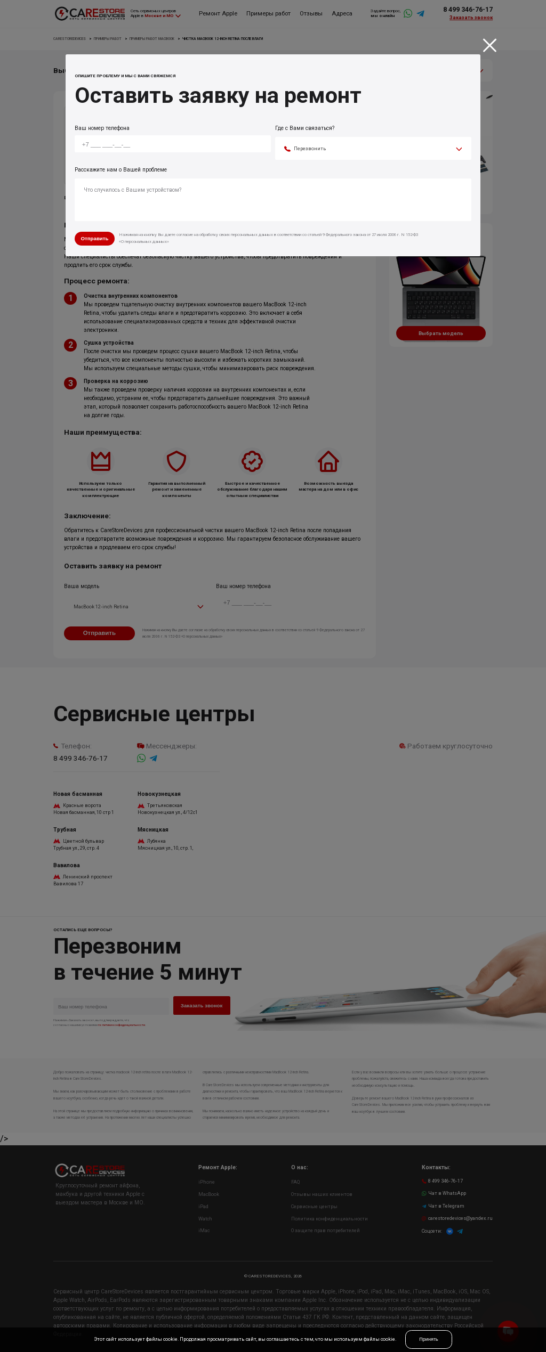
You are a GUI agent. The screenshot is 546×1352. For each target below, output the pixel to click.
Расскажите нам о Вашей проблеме (121, 169)
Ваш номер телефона (102, 128)
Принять (428, 1339)
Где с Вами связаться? (304, 128)
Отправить (94, 238)
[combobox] (373, 149)
